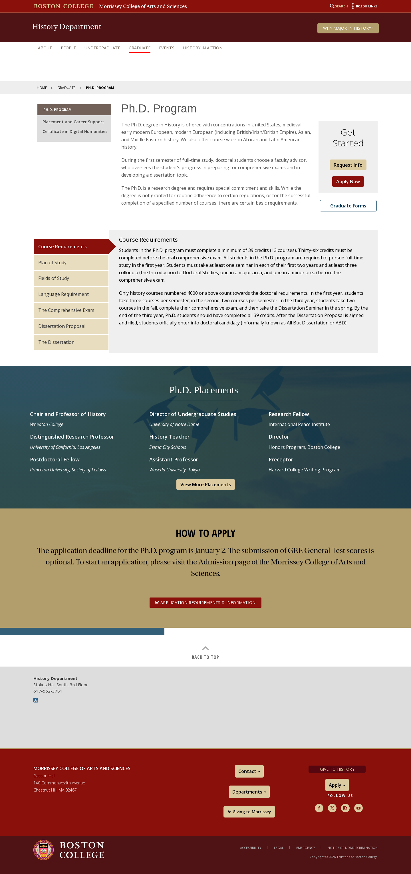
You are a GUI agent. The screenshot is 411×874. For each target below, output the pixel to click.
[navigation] (205, 48)
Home (42, 87)
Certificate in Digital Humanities (75, 131)
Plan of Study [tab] (52, 262)
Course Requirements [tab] (62, 246)
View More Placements (205, 484)
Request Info (348, 165)
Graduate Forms (348, 206)
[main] (205, 380)
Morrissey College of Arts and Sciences (143, 6)
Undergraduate (102, 48)
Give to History (337, 769)
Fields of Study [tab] (53, 278)
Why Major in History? (348, 28)
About (45, 48)
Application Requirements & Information (205, 602)
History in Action (202, 48)
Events (166, 48)
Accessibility (250, 847)
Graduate (139, 48)
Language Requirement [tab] (63, 294)
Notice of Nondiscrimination (353, 847)
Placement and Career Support (73, 121)
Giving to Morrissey (249, 811)
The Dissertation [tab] (56, 342)
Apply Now (348, 181)
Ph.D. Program (57, 109)
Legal (279, 847)
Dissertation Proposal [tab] (61, 326)
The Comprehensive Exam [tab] (66, 310)
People (68, 48)
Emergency (305, 847)
